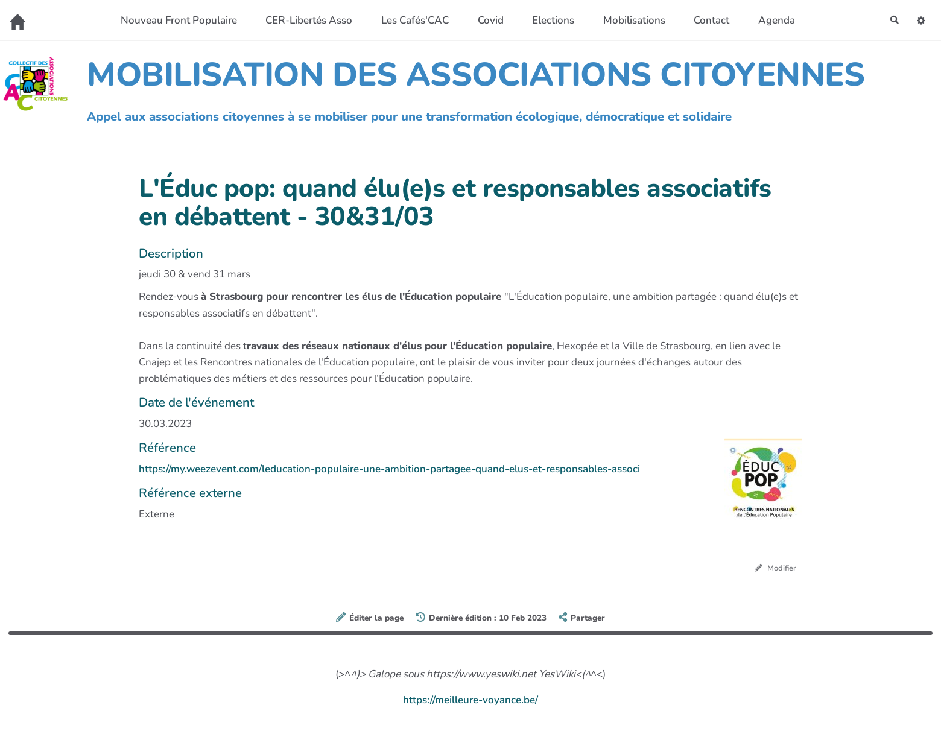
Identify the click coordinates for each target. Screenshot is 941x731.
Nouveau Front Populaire (174, 20)
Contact (706, 20)
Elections (548, 20)
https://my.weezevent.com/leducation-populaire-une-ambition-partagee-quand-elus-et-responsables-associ (389, 469)
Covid (486, 20)
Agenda (771, 20)
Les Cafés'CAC (410, 20)
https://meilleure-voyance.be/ (470, 702)
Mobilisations (629, 20)
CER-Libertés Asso (304, 20)
